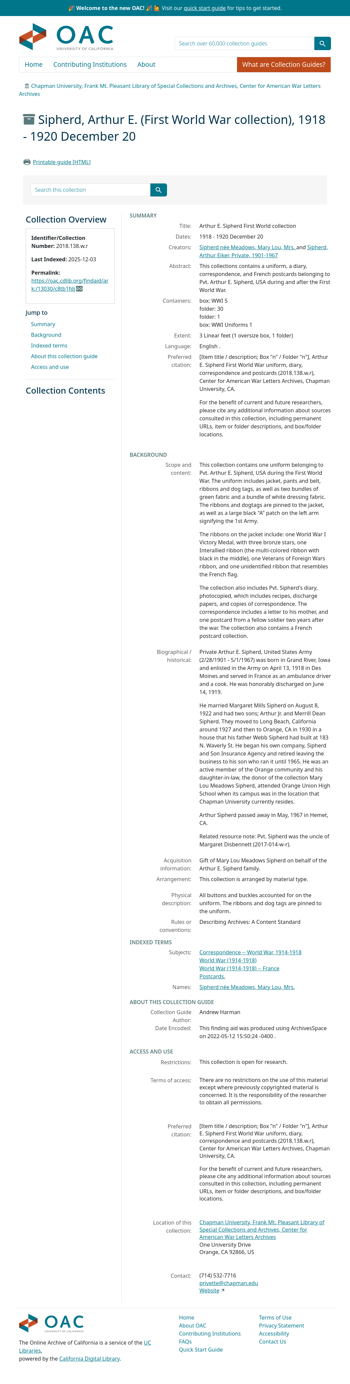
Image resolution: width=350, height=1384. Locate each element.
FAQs (185, 1341)
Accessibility (274, 1333)
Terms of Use (275, 1317)
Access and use (50, 367)
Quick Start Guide (201, 1349)
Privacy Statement (281, 1325)
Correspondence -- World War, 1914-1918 (250, 952)
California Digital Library (89, 1358)
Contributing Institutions (90, 64)
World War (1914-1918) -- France (239, 968)
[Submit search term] (322, 43)
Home (34, 64)
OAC (66, 37)
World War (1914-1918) (227, 960)
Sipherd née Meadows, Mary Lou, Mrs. (247, 247)
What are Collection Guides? (283, 64)
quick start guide (205, 8)
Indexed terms (49, 345)
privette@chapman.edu (228, 1283)
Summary (43, 324)
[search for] (245, 43)
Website (209, 1290)
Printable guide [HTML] (62, 162)
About (146, 64)
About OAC (192, 1325)
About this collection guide (64, 356)
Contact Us (272, 1341)
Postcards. (212, 976)
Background (46, 334)
